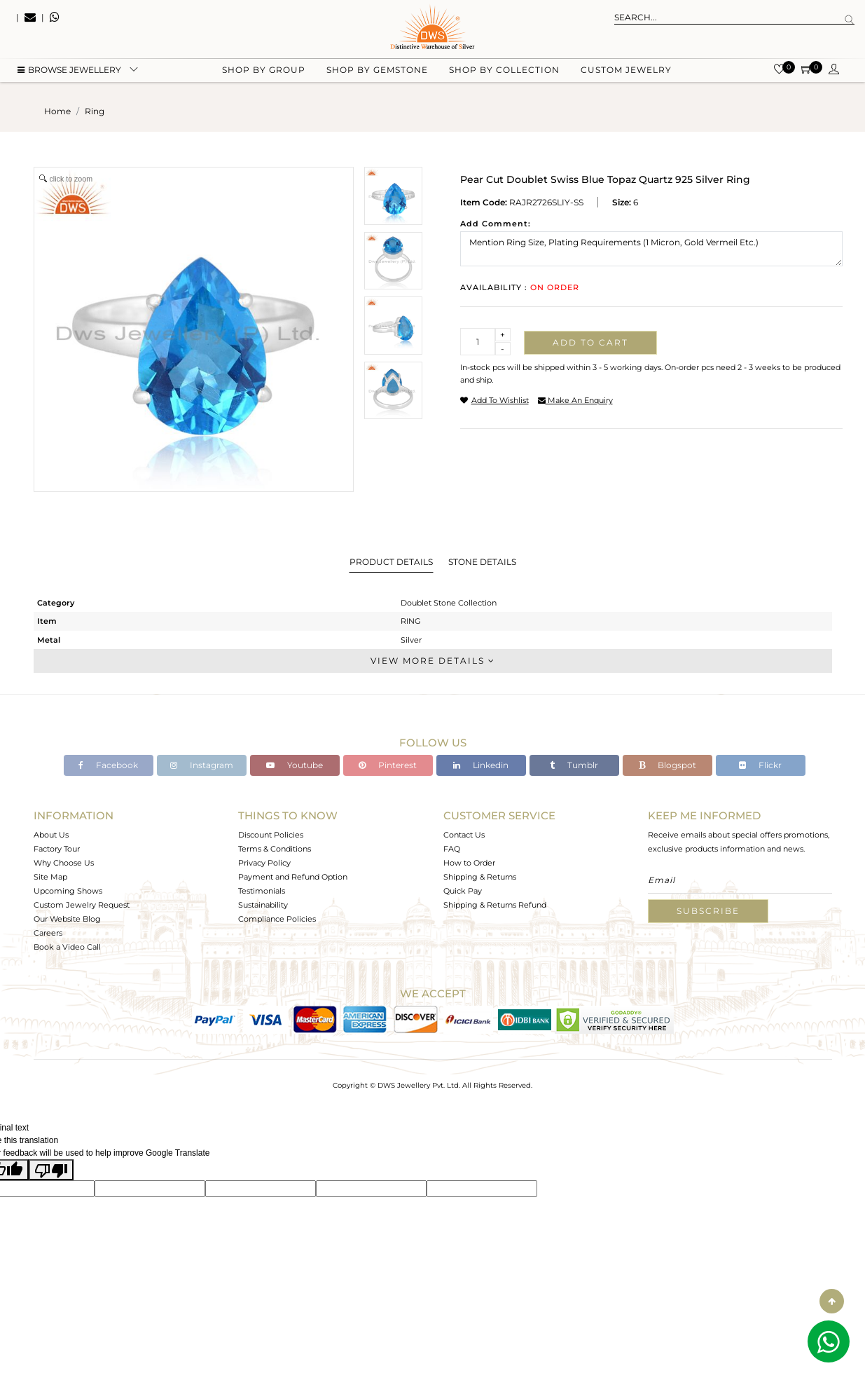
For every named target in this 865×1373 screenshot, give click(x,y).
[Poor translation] (51, 1169)
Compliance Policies (277, 919)
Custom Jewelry (626, 70)
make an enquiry (575, 400)
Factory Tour (57, 849)
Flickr (760, 765)
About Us (51, 835)
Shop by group (263, 70)
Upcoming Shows (68, 891)
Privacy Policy (264, 863)
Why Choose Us (64, 863)
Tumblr (574, 765)
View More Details (433, 660)
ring (94, 111)
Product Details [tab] (391, 561)
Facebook (108, 765)
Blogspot (667, 765)
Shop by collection (504, 70)
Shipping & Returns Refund (494, 905)
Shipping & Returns (479, 877)
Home (57, 111)
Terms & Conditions (274, 849)
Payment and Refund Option (292, 877)
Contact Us (464, 835)
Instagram (201, 765)
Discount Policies (270, 835)
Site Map (50, 877)
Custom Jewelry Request (82, 905)
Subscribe (708, 911)
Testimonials (261, 891)
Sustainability (263, 905)
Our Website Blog (67, 919)
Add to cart (590, 342)
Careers (48, 933)
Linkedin (480, 765)
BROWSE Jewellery (69, 70)
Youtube (294, 765)
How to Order (469, 863)
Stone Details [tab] (482, 561)
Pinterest (388, 765)
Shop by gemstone (377, 70)
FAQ (451, 849)
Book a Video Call (67, 947)
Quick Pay (462, 891)
